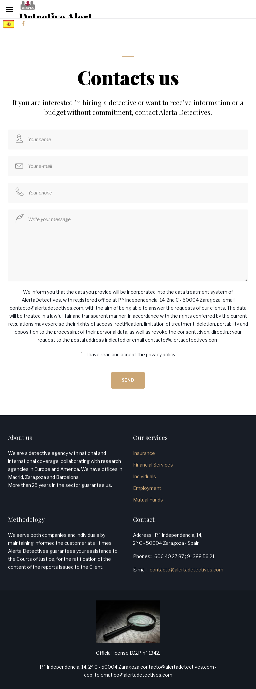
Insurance (144, 453)
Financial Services (153, 465)
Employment (147, 488)
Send (128, 380)
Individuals (144, 476)
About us (20, 438)
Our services (150, 438)
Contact (144, 519)
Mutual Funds (148, 500)
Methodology (26, 519)
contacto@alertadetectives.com (186, 569)
